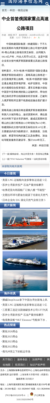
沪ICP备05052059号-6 (15, 395)
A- (39, 37)
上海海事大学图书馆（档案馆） (35, 374)
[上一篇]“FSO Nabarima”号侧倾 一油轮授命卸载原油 (24, 160)
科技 (12, 10)
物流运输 (23, 10)
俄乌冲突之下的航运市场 (16, 351)
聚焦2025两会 (10, 336)
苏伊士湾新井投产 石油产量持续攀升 (23, 184)
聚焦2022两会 (10, 346)
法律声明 (37, 359)
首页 (4, 10)
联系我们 (20, 364)
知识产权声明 (37, 364)
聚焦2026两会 (10, 331)
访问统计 (29, 379)
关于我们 (7, 359)
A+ (35, 37)
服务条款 (22, 359)
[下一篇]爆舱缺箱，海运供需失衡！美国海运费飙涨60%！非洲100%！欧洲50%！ (25, 155)
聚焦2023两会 (10, 341)
